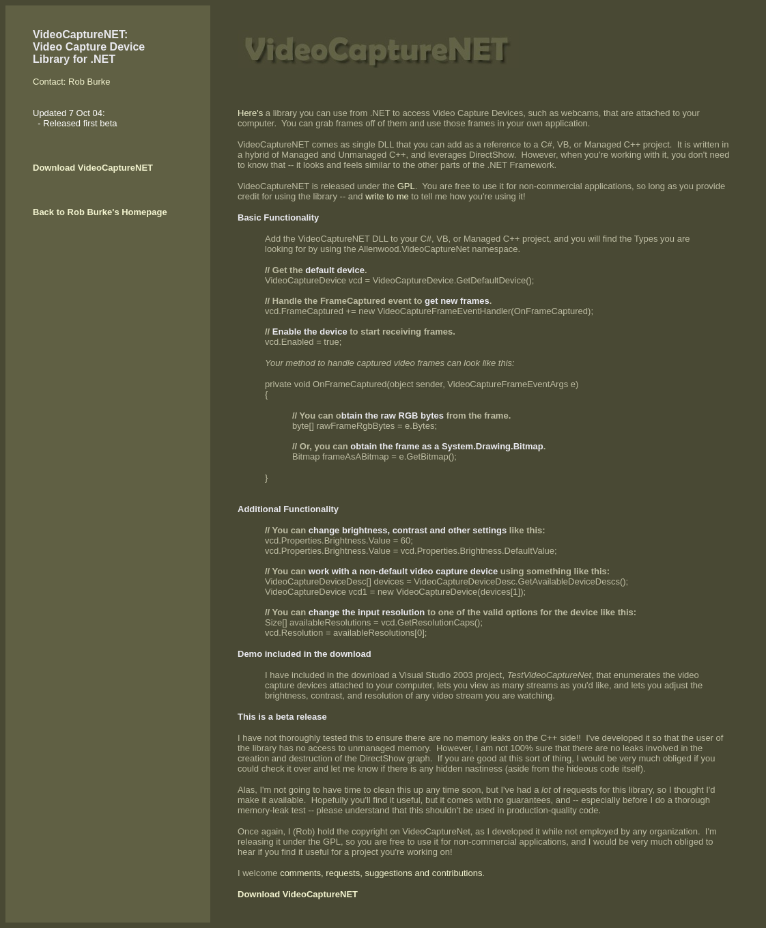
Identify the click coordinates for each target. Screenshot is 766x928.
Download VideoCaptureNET (93, 168)
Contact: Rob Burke (71, 81)
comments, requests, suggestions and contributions (381, 873)
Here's (250, 113)
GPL (406, 186)
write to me (388, 196)
